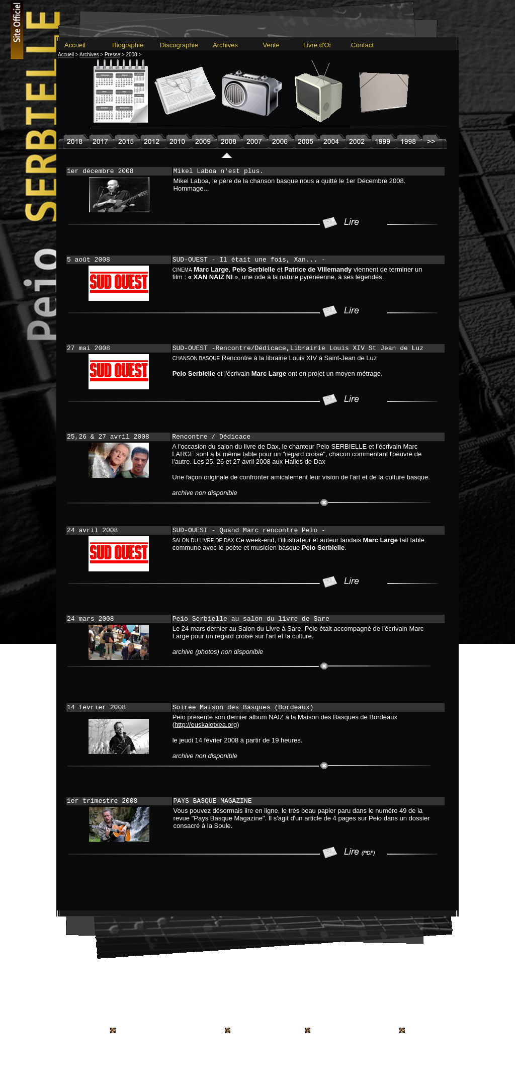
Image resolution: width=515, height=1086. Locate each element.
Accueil (74, 45)
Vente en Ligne (341, 994)
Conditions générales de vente (229, 1021)
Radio (291, 994)
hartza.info (375, 1031)
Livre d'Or (317, 45)
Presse (266, 994)
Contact (362, 45)
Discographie (179, 45)
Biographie (127, 45)
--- (257, 480)
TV (309, 994)
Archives (223, 45)
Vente (267, 45)
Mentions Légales (304, 1021)
